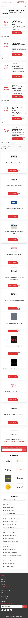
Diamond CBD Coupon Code (10, 521)
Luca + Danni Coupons (8, 566)
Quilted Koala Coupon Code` (10, 552)
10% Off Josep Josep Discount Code (14, 300)
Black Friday (21, 2)
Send (23, 449)
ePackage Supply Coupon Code (10, 541)
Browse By (4, 586)
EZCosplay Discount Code (9, 524)
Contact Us (3, 579)
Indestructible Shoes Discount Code (12, 518)
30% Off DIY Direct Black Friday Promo (14, 414)
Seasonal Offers (5, 594)
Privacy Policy (4, 584)
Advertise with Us (5, 583)
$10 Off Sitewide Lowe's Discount (14, 208)
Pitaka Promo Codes (8, 504)
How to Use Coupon (5, 577)
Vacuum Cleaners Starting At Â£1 (14, 346)
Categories (3, 588)
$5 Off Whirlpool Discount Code (14, 185)
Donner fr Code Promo (9, 499)
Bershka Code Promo (8, 510)
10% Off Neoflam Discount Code (14, 254)
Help (2, 575)
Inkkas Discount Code (8, 546)
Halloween (3, 601)
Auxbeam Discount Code (9, 513)
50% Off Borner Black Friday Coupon (14, 392)
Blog (2, 592)
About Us (3, 581)
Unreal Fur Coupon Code (9, 549)
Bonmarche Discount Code (9, 535)
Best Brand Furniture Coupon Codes (12, 555)
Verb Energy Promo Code (9, 560)
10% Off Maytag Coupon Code (14, 162)
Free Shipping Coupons (6, 590)
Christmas (3, 599)
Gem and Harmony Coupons (10, 532)
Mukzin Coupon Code (8, 516)
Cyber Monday (4, 596)
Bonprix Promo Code (8, 507)
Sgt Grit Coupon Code (8, 544)
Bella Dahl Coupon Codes (9, 558)
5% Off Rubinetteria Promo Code (14, 323)
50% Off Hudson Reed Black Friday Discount (14, 369)
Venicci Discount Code (8, 527)
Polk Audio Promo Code (9, 563)
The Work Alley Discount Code (10, 530)
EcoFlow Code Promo (8, 502)
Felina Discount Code (8, 538)
